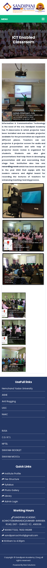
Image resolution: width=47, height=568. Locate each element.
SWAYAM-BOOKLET (11, 450)
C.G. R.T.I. (6, 437)
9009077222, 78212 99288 (17, 529)
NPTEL (5, 443)
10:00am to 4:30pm (13, 541)
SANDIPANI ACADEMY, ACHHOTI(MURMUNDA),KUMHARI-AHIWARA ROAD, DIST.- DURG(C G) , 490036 (23, 521)
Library (7, 495)
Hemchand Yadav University (17, 388)
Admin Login (10, 501)
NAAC (5, 414)
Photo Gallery (10, 490)
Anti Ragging (9, 401)
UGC (4, 407)
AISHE (4, 394)
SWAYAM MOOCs (11, 456)
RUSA (4, 430)
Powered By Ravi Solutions (24, 565)
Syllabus (8, 484)
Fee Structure (10, 479)
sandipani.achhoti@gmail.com (20, 535)
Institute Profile (11, 473)
